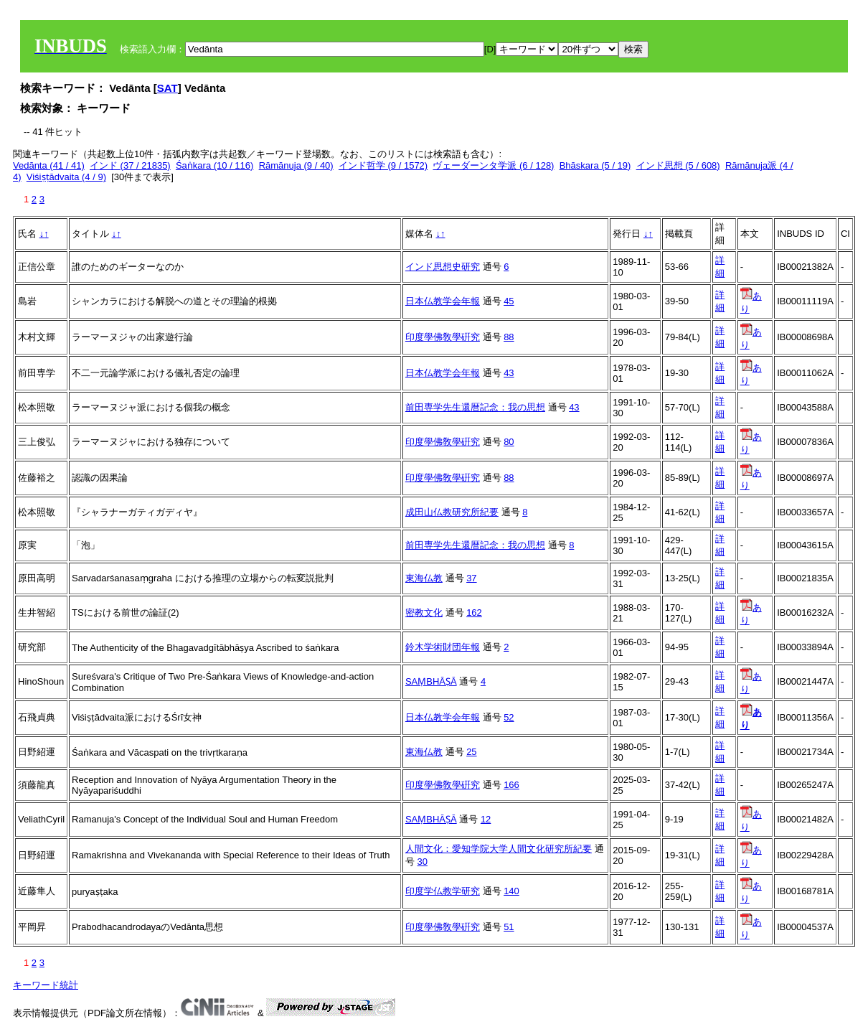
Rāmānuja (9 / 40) (296, 165)
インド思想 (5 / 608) (678, 165)
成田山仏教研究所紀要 (452, 512)
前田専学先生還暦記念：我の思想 (475, 407)
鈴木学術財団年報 (442, 647)
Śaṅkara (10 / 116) (214, 165)
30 (423, 861)
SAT (167, 88)
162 (474, 612)
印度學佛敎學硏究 (442, 337)
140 (511, 891)
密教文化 (424, 612)
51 (509, 926)
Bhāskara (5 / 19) (595, 165)
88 (509, 337)
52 (509, 717)
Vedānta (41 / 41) (49, 165)
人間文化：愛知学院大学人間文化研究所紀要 (498, 848)
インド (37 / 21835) (130, 165)
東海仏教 (424, 578)
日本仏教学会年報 (442, 301)
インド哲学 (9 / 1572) (383, 165)
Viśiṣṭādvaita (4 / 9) (66, 177)
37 (471, 578)
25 (471, 751)
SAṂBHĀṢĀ (431, 681)
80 (509, 441)
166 (511, 784)
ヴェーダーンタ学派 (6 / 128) (493, 165)
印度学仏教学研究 (442, 891)
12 (486, 819)
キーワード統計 (45, 985)
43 (509, 372)
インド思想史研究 (442, 266)
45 (509, 301)
